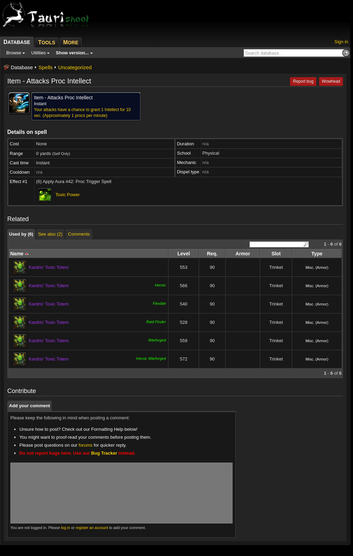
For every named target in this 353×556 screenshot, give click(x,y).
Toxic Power (67, 194)
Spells (45, 67)
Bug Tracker (104, 453)
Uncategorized (75, 67)
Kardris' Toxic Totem (49, 267)
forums (85, 445)
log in (65, 528)
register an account (92, 528)
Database (22, 67)
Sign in (341, 41)
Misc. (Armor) (317, 267)
